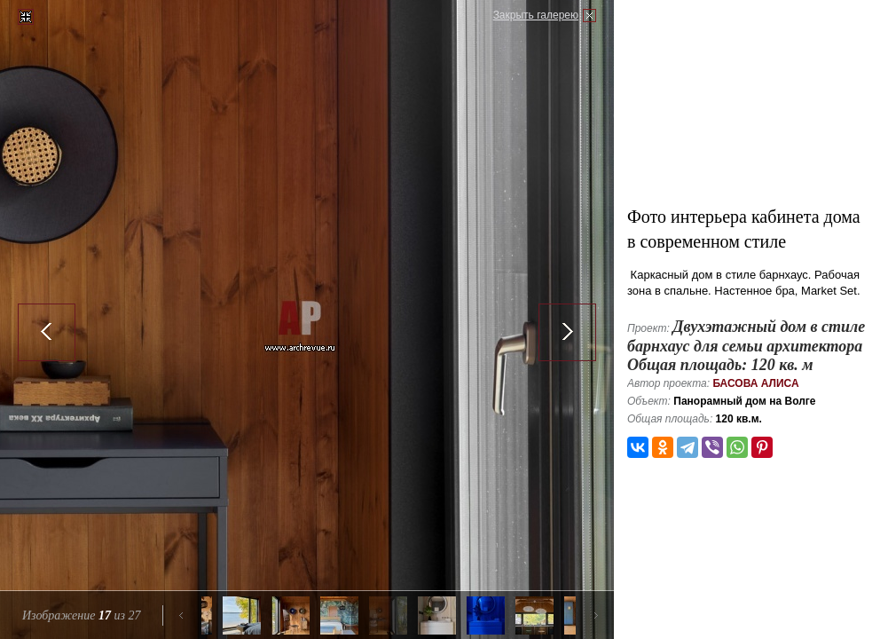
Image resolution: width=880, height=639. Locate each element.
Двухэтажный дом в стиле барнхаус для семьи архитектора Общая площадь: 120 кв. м (746, 346)
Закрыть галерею (535, 15)
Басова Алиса (755, 383)
